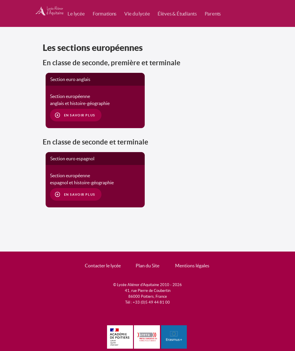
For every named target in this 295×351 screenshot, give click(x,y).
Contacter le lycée (103, 265)
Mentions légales (192, 265)
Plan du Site (147, 265)
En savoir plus (79, 115)
